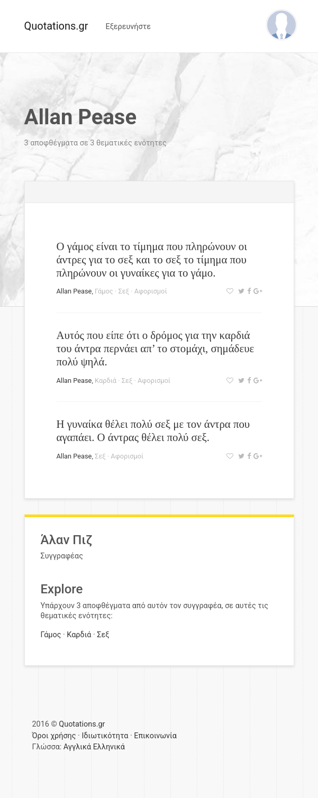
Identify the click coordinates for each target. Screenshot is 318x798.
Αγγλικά (77, 746)
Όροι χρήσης (54, 735)
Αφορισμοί (150, 291)
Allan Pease (74, 291)
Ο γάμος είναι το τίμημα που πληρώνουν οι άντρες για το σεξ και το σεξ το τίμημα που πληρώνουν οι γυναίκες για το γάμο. (152, 259)
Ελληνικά (109, 746)
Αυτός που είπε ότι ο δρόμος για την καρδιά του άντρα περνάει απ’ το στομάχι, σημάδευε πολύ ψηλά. (156, 348)
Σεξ (123, 291)
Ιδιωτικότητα (104, 735)
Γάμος (104, 291)
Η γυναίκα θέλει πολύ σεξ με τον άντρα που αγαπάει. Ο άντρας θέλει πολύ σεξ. (153, 430)
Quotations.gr (56, 26)
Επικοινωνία (155, 735)
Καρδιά (105, 380)
